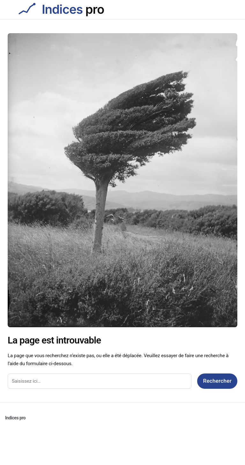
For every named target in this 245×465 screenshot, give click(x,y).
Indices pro (15, 417)
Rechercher (217, 381)
